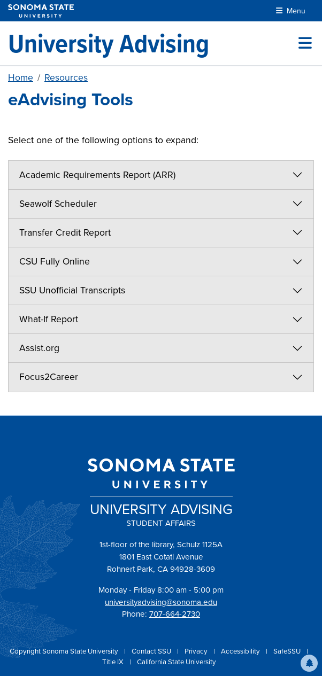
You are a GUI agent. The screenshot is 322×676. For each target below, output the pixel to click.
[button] (309, 663)
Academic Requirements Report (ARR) (97, 175)
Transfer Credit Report (65, 232)
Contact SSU (152, 651)
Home (20, 77)
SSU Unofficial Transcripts (72, 290)
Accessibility (241, 651)
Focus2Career (48, 377)
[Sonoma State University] (41, 11)
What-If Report (48, 319)
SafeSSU (287, 651)
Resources (66, 77)
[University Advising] (108, 43)
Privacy (197, 651)
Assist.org (39, 348)
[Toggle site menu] (305, 43)
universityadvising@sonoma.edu (161, 602)
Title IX (113, 662)
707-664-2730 (174, 614)
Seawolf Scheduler (58, 204)
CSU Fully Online (54, 261)
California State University (176, 662)
